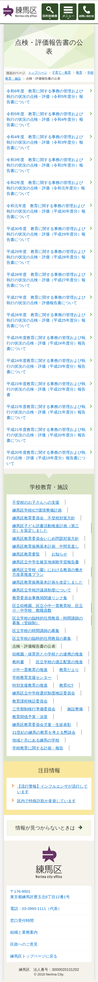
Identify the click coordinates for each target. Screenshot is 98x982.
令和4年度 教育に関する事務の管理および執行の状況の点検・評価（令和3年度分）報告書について (45, 142)
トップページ (37, 72)
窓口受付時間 (22, 921)
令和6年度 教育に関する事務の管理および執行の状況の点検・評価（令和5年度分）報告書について (45, 96)
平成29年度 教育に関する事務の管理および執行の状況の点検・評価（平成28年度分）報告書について (46, 257)
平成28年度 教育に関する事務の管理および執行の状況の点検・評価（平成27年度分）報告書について (46, 280)
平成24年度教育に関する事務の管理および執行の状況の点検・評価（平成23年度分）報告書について (46, 366)
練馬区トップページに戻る (33, 956)
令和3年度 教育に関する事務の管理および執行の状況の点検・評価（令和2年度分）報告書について (45, 165)
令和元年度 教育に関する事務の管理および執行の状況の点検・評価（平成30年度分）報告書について (46, 211)
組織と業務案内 (24, 932)
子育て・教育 (61, 72)
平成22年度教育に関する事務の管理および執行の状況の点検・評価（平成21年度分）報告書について (46, 412)
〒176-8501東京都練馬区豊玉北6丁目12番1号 (40, 894)
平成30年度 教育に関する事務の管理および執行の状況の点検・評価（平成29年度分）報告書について (46, 234)
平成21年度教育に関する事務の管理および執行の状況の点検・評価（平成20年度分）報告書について (46, 435)
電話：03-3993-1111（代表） (36, 909)
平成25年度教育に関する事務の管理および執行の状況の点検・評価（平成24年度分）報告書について (46, 343)
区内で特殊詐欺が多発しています (46, 801)
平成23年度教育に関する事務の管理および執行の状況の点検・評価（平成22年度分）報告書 (46, 389)
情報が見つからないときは (45, 828)
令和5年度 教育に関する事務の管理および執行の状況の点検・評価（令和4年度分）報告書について (45, 119)
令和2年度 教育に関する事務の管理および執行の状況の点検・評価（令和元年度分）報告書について (46, 188)
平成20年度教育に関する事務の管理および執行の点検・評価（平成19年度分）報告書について (46, 458)
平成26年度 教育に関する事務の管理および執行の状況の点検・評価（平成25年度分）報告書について (46, 320)
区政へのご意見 (24, 944)
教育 (79, 72)
